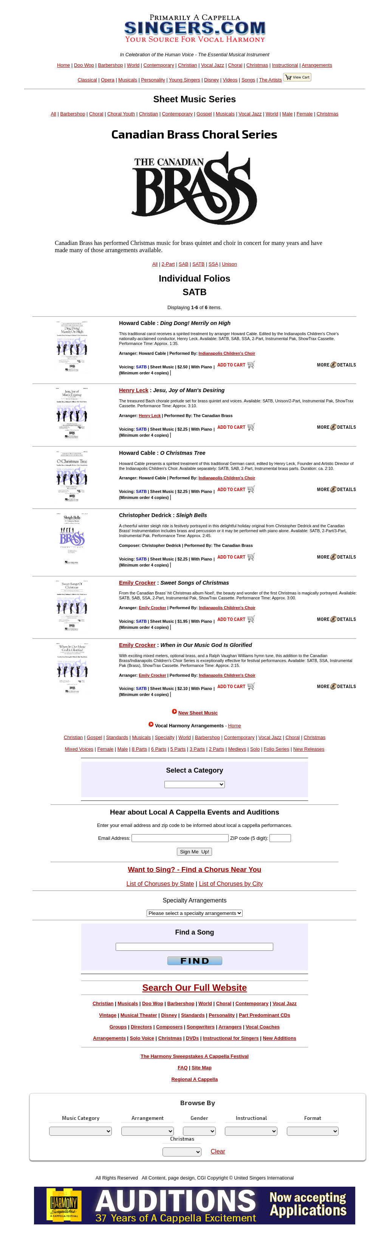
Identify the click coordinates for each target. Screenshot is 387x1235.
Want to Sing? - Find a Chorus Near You (194, 869)
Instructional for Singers (231, 1038)
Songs (248, 80)
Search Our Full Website (194, 987)
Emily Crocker (137, 583)
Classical (87, 80)
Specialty (165, 737)
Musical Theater (139, 1015)
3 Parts (197, 749)
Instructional (285, 65)
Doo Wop (84, 65)
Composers (169, 1027)
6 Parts (159, 749)
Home (63, 65)
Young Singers (184, 80)
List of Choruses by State (160, 884)
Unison (229, 264)
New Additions (279, 1038)
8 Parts (139, 749)
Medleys (237, 749)
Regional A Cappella (195, 1079)
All (53, 114)
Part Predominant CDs (264, 1015)
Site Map (202, 1067)
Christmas (257, 65)
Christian (187, 65)
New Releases (309, 749)
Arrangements (317, 65)
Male (287, 114)
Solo (255, 749)
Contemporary (158, 65)
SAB (184, 264)
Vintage (107, 1015)
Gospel (204, 114)
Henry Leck (134, 390)
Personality (153, 80)
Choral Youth (121, 114)
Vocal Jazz (212, 65)
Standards (117, 737)
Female (305, 114)
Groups (118, 1027)
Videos (230, 80)
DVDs (192, 1038)
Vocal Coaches (263, 1027)
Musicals (127, 80)
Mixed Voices (79, 749)
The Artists (270, 80)
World (133, 65)
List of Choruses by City (231, 884)
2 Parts (216, 749)
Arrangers (229, 1027)
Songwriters (201, 1027)
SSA (213, 264)
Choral (235, 65)
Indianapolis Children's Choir (227, 353)
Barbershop (110, 65)
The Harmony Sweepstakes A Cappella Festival (195, 1056)
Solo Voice (142, 1038)
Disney (211, 80)
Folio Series (276, 749)
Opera (108, 80)
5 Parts (178, 749)
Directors (141, 1027)
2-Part (168, 264)
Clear (218, 1151)
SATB (198, 264)
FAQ (182, 1067)
